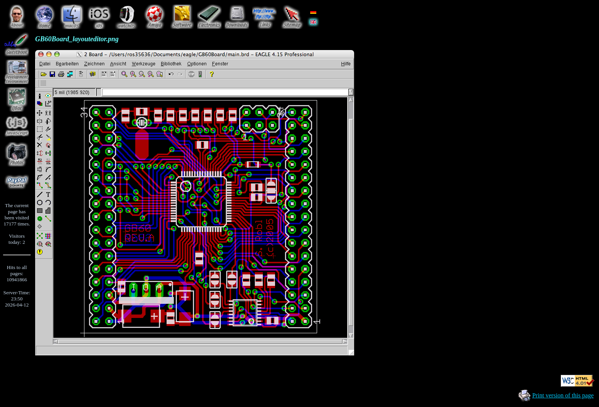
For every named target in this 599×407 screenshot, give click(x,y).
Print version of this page (563, 395)
